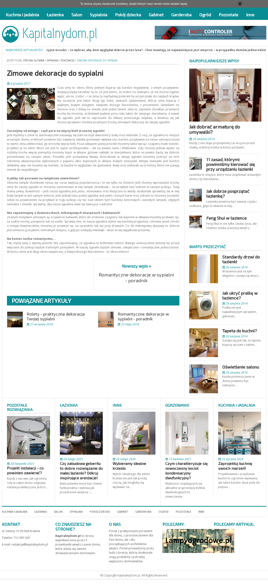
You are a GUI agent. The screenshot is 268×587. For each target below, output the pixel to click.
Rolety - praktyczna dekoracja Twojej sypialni (56, 316)
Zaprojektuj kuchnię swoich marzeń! (235, 465)
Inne (250, 14)
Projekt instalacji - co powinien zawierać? (25, 470)
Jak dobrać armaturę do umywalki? (214, 129)
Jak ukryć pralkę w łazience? (240, 295)
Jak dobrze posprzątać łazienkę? (227, 193)
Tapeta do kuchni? (239, 330)
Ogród (205, 14)
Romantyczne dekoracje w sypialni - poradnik (136, 277)
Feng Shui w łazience (226, 218)
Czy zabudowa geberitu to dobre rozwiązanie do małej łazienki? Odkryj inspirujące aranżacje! (81, 470)
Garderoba (181, 14)
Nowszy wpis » (136, 266)
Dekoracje (67, 60)
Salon (76, 14)
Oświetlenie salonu (240, 367)
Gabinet (156, 14)
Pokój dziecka (128, 14)
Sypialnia (98, 14)
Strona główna (33, 60)
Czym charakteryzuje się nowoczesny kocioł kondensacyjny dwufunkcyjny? (186, 470)
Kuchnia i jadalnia (22, 14)
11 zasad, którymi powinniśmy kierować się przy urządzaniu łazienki (230, 164)
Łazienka (55, 14)
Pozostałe (228, 14)
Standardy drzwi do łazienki (241, 259)
